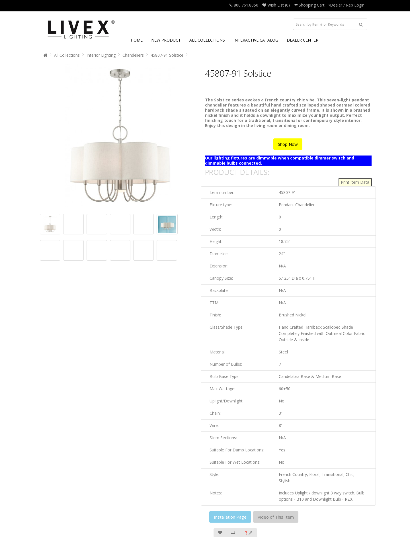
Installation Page (230, 517)
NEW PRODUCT (166, 40)
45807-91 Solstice (167, 55)
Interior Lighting (101, 55)
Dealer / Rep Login (346, 5)
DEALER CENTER (302, 40)
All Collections (67, 55)
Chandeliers (133, 55)
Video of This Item (276, 517)
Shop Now (288, 144)
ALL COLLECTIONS (207, 40)
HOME (137, 40)
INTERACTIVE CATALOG (255, 40)
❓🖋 (248, 532)
